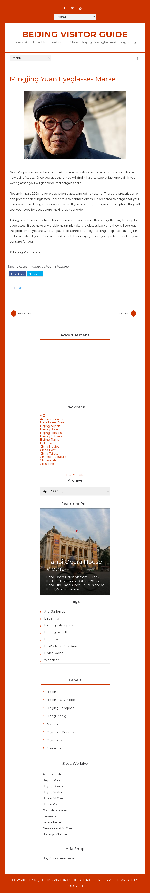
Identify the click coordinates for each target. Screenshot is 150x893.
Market (37, 266)
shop (48, 266)
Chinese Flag (49, 461)
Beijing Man (51, 781)
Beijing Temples (60, 708)
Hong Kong (54, 653)
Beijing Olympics (58, 626)
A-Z (42, 416)
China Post (48, 450)
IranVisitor (50, 817)
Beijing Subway (51, 437)
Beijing (53, 692)
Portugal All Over (55, 835)
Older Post (121, 313)
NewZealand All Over (58, 829)
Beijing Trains (49, 440)
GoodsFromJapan (55, 811)
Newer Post (26, 313)
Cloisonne (47, 464)
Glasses (23, 266)
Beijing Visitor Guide (75, 34)
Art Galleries (54, 612)
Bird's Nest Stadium (61, 646)
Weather (51, 660)
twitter (36, 273)
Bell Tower (47, 444)
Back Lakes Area (52, 423)
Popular (75, 475)
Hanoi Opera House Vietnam (74, 566)
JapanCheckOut (54, 823)
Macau (52, 724)
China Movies (49, 447)
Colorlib (75, 887)
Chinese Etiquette (53, 457)
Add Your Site (52, 775)
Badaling (51, 619)
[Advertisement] (75, 371)
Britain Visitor (52, 805)
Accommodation (52, 419)
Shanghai (55, 749)
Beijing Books (50, 430)
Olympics (55, 741)
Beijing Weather (58, 633)
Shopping (63, 266)
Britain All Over (53, 799)
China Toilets (49, 454)
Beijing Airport (50, 426)
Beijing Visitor (52, 793)
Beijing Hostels (51, 433)
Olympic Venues (61, 732)
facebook (18, 273)
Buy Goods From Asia (58, 859)
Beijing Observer (55, 787)
